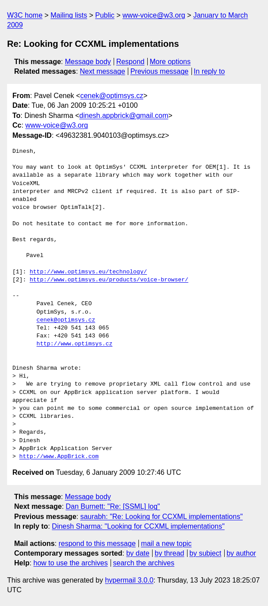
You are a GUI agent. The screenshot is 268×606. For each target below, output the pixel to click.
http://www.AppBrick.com (59, 457)
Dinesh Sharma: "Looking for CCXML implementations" (138, 526)
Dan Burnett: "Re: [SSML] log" (113, 506)
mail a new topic (166, 543)
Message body (88, 61)
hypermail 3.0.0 (129, 580)
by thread (169, 553)
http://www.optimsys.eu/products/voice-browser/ (109, 280)
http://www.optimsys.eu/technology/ (88, 272)
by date (137, 553)
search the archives (144, 563)
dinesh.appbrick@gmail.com (123, 115)
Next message (102, 71)
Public (105, 15)
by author (241, 553)
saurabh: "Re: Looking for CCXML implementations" (161, 516)
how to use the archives (71, 563)
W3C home (24, 15)
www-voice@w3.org (154, 15)
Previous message (159, 71)
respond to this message (96, 543)
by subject (205, 553)
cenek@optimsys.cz (111, 95)
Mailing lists (68, 15)
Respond (130, 61)
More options (170, 61)
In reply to (209, 71)
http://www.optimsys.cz (75, 344)
